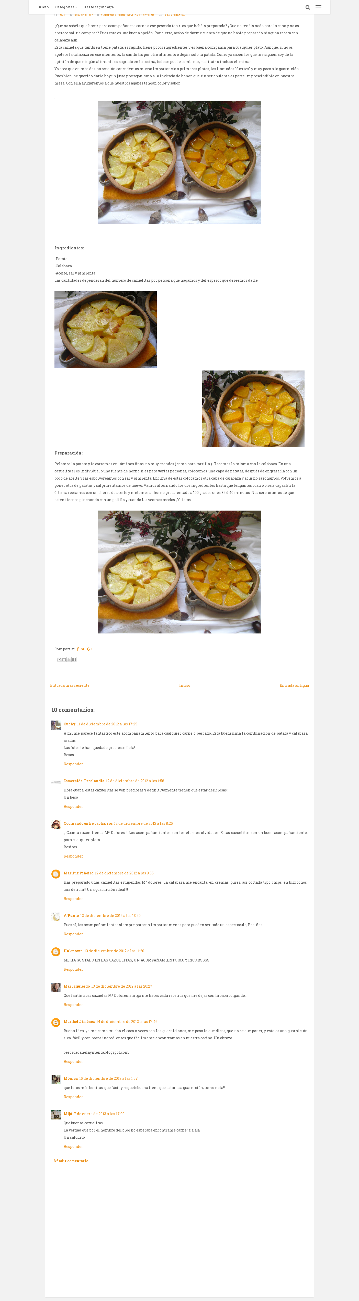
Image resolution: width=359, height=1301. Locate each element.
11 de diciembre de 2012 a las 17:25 (107, 724)
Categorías (64, 7)
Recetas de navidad (140, 15)
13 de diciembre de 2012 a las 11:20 (114, 950)
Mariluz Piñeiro (78, 873)
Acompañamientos (113, 15)
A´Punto (71, 915)
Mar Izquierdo (77, 986)
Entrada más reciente (69, 685)
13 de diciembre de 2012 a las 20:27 (121, 986)
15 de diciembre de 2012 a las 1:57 (108, 1078)
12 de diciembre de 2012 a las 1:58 (135, 780)
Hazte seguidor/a (98, 7)
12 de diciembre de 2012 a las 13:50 (110, 915)
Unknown (73, 950)
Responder (73, 763)
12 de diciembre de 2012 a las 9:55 (124, 873)
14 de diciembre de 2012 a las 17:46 (127, 1021)
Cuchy (70, 724)
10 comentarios (174, 15)
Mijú (68, 1113)
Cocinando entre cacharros (88, 823)
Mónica (71, 1078)
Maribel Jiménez (79, 1021)
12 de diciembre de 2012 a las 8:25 (143, 823)
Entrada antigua (294, 685)
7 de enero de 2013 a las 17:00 (99, 1113)
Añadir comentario (70, 1160)
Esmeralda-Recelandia (84, 780)
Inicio (43, 7)
